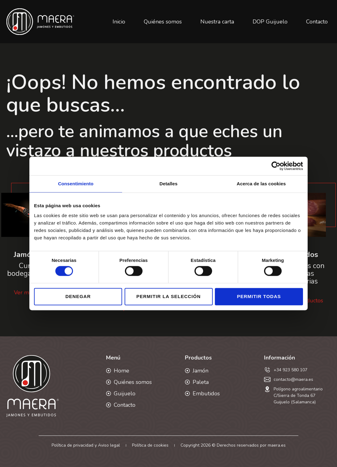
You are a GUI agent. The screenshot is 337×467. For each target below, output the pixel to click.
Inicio (119, 21)
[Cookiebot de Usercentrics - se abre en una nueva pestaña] (276, 165)
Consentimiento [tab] (76, 183)
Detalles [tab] (168, 183)
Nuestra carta (217, 21)
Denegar (78, 296)
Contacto (317, 21)
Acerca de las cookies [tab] (261, 183)
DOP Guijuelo (270, 21)
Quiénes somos (163, 21)
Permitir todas (259, 296)
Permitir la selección (168, 296)
